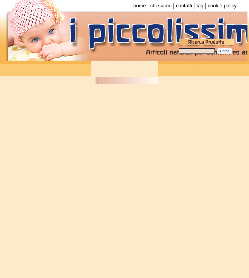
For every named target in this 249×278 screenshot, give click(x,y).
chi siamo (161, 5)
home (139, 5)
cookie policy (222, 5)
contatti (184, 5)
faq (199, 5)
